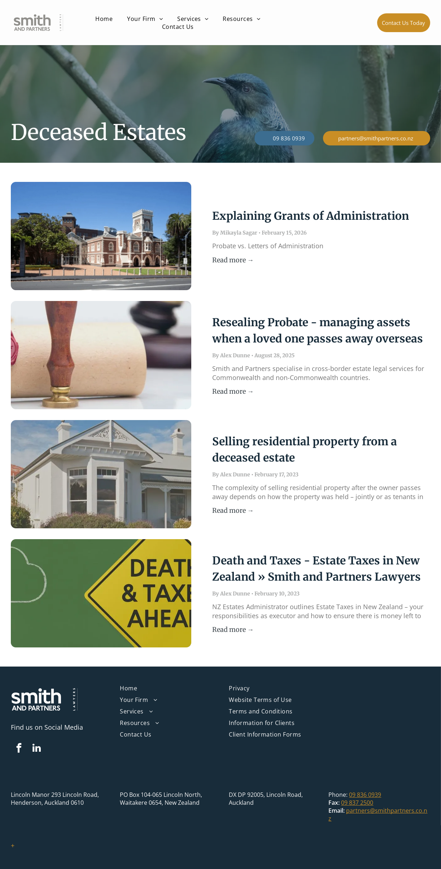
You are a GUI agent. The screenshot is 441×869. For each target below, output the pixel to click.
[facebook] (19, 749)
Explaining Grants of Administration (310, 216)
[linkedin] (36, 749)
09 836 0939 (365, 795)
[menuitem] (104, 19)
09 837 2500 (357, 803)
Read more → (233, 260)
